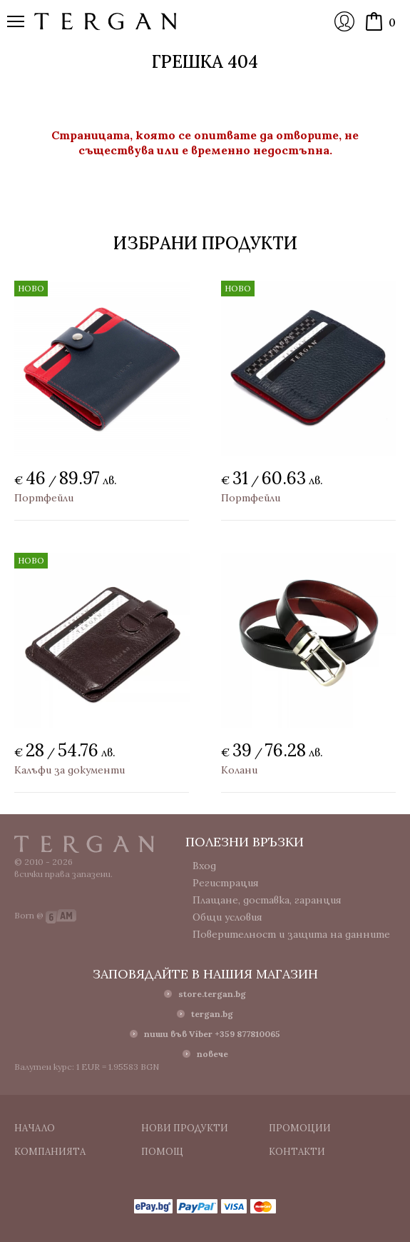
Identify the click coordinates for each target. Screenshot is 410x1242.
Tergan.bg (84, 844)
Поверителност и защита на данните (291, 934)
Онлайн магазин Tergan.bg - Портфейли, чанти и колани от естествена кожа (105, 21)
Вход (344, 21)
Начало (34, 1128)
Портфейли (43, 497)
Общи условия (227, 917)
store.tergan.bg (212, 993)
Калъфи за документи (69, 769)
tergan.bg (212, 1013)
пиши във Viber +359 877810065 (212, 1033)
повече (212, 1053)
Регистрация (226, 882)
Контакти (297, 1151)
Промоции (300, 1128)
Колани (239, 769)
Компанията (50, 1151)
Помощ (162, 1151)
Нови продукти (184, 1128)
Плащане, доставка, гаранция (267, 899)
